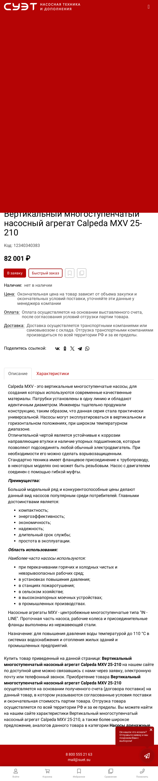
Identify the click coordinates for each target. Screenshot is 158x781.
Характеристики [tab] (52, 373)
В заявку (15, 273)
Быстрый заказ (45, 273)
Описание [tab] (17, 373)
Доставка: (14, 325)
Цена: (9, 294)
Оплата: (12, 312)
